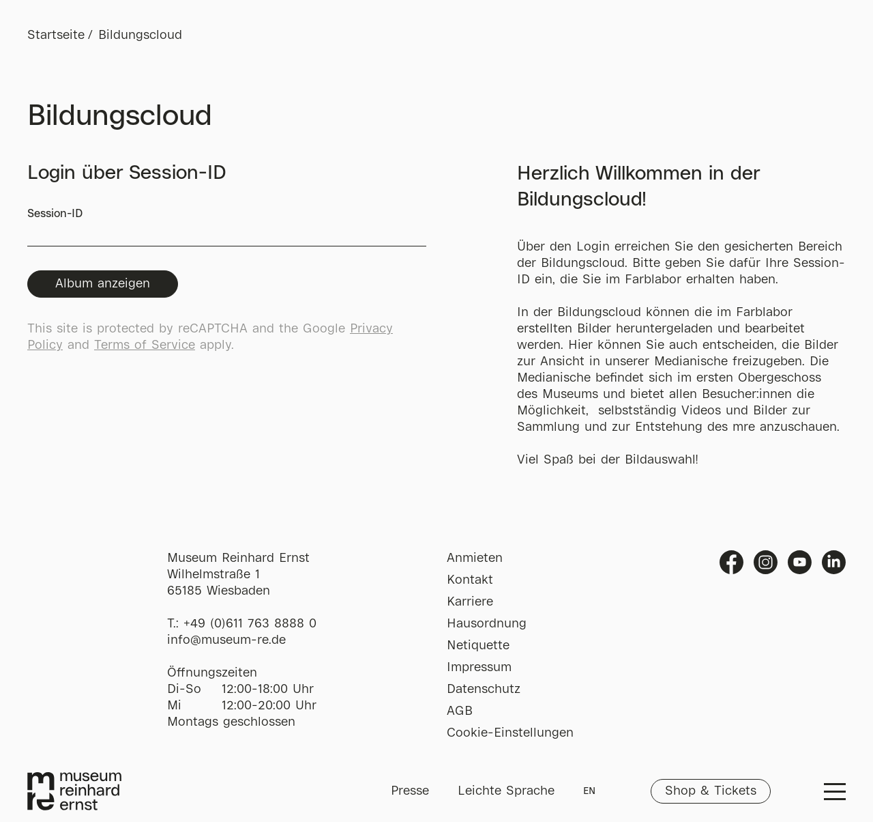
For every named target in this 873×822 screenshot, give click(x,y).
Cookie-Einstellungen (510, 733)
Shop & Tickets (710, 791)
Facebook (731, 562)
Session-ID (226, 227)
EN (589, 791)
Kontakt (470, 580)
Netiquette (478, 645)
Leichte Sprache (506, 791)
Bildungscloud (140, 35)
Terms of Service (144, 345)
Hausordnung (487, 624)
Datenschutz (483, 689)
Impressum (479, 667)
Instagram (766, 562)
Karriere (470, 602)
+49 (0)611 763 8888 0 (249, 624)
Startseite (56, 35)
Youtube (800, 562)
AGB (460, 711)
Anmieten (475, 558)
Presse (410, 791)
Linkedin (834, 562)
